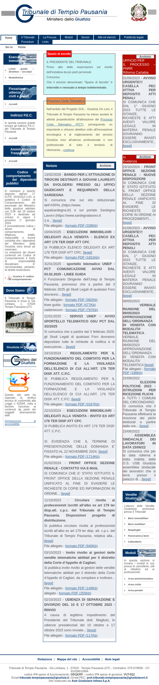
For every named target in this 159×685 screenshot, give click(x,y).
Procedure (27, 41)
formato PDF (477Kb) (80, 305)
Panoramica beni (138, 535)
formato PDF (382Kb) (81, 300)
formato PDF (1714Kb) (82, 457)
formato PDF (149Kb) (81, 588)
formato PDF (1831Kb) (82, 257)
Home (8, 37)
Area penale (135, 590)
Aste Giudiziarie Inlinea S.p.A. (91, 680)
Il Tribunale (27, 37)
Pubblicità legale (134, 37)
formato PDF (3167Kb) (82, 404)
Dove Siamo (15, 290)
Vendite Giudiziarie (133, 496)
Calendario (135, 541)
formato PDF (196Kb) (139, 371)
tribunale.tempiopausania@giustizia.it (44, 677)
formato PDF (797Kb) (81, 310)
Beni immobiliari (138, 518)
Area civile (134, 584)
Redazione (45, 659)
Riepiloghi (134, 529)
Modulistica (16, 77)
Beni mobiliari (136, 524)
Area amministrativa (140, 578)
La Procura (49, 37)
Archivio (105, 165)
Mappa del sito (67, 659)
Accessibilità (91, 659)
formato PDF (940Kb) (81, 546)
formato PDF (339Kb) (81, 226)
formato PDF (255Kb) (75, 593)
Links (45, 41)
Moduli (69, 37)
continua (68, 150)
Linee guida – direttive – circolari (21, 70)
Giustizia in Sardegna (22, 347)
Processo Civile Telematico (66, 100)
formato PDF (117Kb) (81, 635)
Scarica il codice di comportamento (21, 278)
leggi (57, 220)
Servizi (85, 37)
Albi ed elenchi (107, 37)
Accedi (13, 104)
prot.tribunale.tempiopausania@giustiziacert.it (117, 677)
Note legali (112, 659)
